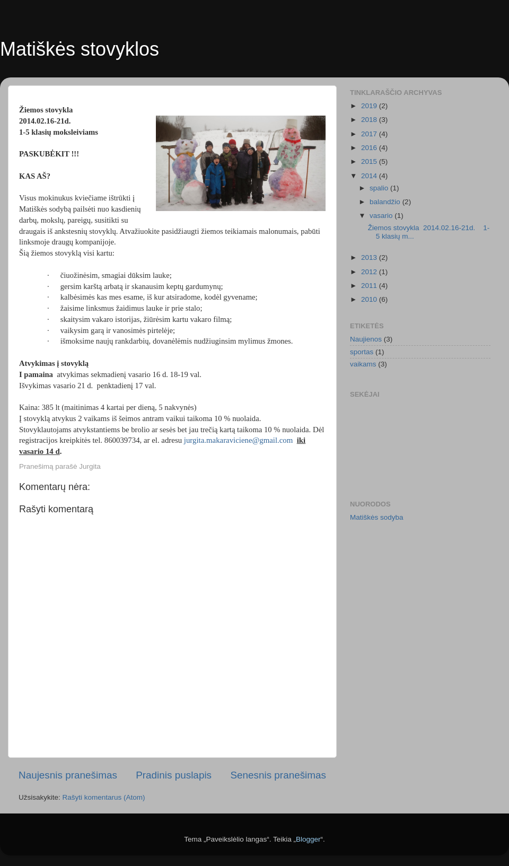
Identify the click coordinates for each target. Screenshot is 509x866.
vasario (382, 216)
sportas (361, 352)
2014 (370, 176)
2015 (370, 161)
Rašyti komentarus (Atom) (104, 797)
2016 (370, 148)
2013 (370, 257)
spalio (380, 188)
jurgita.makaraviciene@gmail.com (238, 440)
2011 (370, 286)
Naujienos (366, 339)
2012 (370, 272)
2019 (370, 106)
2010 (370, 299)
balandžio (386, 202)
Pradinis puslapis (174, 775)
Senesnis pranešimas (278, 775)
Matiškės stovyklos (79, 49)
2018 (370, 120)
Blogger (308, 839)
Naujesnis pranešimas (68, 775)
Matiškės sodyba (376, 517)
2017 (370, 134)
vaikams (363, 364)
